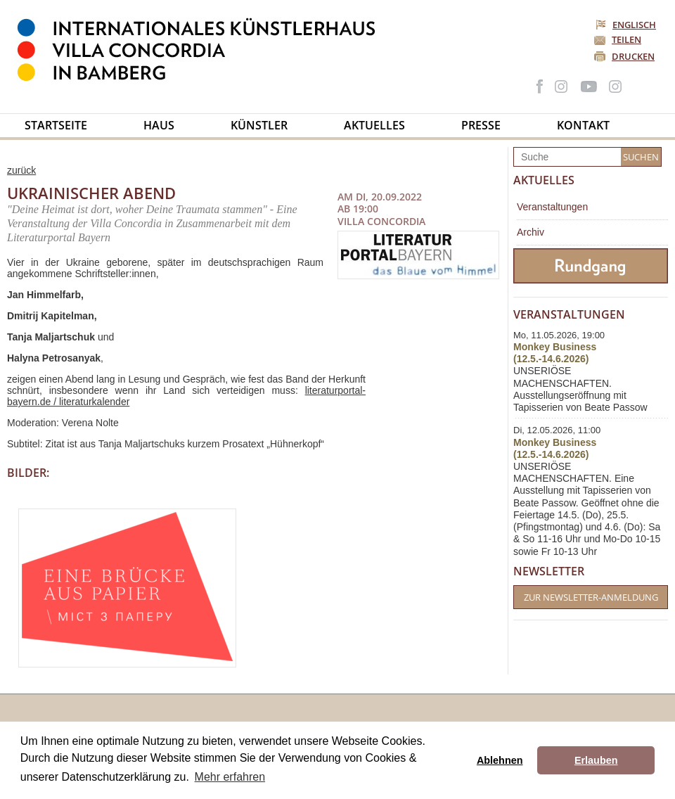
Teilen (626, 39)
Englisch (627, 24)
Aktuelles (374, 125)
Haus (158, 125)
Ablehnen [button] (500, 760)
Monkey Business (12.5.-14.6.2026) (554, 352)
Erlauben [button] (596, 760)
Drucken (633, 56)
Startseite (56, 125)
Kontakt (583, 125)
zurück (21, 170)
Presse (481, 125)
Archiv (530, 232)
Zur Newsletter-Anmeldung (591, 597)
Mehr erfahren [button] (230, 777)
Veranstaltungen (552, 206)
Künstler (259, 125)
